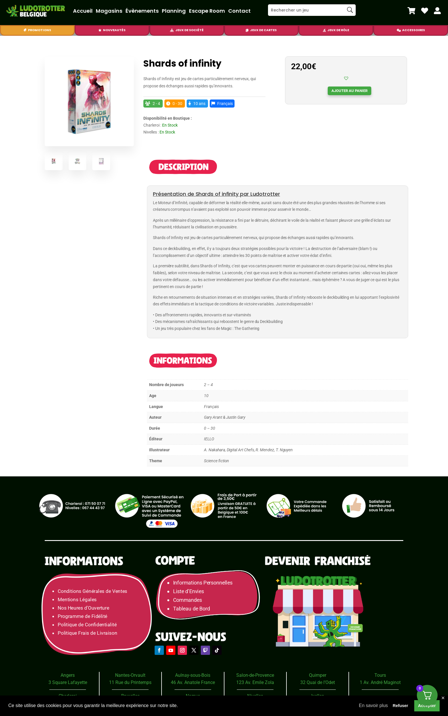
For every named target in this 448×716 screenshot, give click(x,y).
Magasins (109, 10)
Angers (68, 675)
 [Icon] (411, 10)
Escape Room (207, 10)
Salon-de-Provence (255, 675)
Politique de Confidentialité (87, 625)
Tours (380, 675)
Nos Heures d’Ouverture (83, 608)
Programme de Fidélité (82, 616)
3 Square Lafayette (67, 682)
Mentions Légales (77, 599)
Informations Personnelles (202, 583)
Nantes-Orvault (130, 675)
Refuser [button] (400, 705)
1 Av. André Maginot (380, 682)
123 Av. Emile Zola (255, 682)
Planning (174, 10)
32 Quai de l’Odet (317, 682)
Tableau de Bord (191, 609)
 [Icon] (172, 30)
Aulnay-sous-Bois (192, 675)
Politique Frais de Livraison (87, 633)
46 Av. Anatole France (193, 682)
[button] (346, 78)
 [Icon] (424, 10)
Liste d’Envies (190, 592)
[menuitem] (411, 10)
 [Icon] (324, 30)
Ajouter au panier (349, 91)
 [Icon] (25, 30)
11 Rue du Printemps (130, 682)
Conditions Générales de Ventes (92, 591)
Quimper (317, 675)
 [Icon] (247, 30)
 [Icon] (100, 30)
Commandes (187, 600)
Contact (239, 10)
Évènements (142, 10)
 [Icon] (437, 10)
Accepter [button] (427, 705)
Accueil (83, 10)
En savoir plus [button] (373, 705)
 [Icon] (399, 30)
